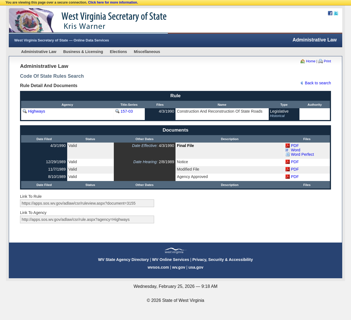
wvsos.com (158, 267)
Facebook (330, 13)
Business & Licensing (83, 51)
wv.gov (178, 267)
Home (310, 61)
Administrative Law (38, 51)
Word (295, 150)
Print (327, 61)
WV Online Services (170, 259)
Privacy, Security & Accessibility (222, 259)
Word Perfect (302, 154)
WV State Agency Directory (123, 259)
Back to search (318, 83)
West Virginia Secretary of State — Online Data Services (61, 40)
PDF (295, 145)
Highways (36, 111)
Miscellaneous (147, 51)
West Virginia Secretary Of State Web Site (79, 21)
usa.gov (195, 267)
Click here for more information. (113, 2)
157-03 (127, 111)
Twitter (336, 13)
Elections (118, 51)
